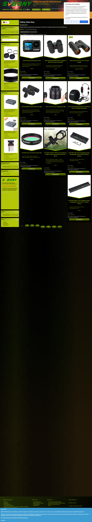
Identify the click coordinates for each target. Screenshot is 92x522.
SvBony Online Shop (7, 13)
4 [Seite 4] (37, 492)
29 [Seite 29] (42, 494)
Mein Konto (18, 13)
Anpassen (68, 21)
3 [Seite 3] (32, 492)
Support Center (48, 13)
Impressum (28, 13)
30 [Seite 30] (48, 494)
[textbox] (10, 40)
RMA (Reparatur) (38, 13)
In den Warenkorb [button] (32, 77)
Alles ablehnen (75, 21)
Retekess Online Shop (7, 16)
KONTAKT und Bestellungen (60, 13)
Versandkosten (48, 73)
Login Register (46, 9)
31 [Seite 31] (54, 494)
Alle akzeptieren (84, 21)
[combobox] (10, 40)
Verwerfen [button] (3, 520)
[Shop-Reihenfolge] (28, 32)
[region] (77, 13)
